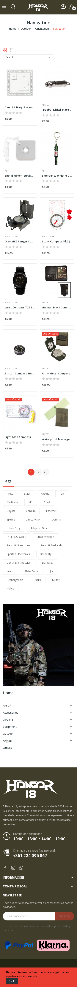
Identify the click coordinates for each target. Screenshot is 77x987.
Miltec (45, 105)
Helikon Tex (11, 237)
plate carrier (32, 571)
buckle (38, 580)
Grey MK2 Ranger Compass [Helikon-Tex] (20, 241)
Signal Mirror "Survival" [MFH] (20, 175)
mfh (30, 502)
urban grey (13, 528)
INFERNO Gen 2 (16, 536)
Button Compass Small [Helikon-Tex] (20, 373)
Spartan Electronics (18, 554)
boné (47, 502)
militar (55, 580)
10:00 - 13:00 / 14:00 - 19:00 (39, 839)
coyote (11, 511)
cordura (31, 511)
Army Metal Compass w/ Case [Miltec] (57, 373)
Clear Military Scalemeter (20, 107)
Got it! (12, 981)
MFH (7, 171)
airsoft (45, 493)
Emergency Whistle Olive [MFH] (57, 175)
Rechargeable (15, 580)
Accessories (10, 712)
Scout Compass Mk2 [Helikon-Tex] (57, 241)
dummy (56, 519)
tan (61, 493)
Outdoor (8, 733)
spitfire (11, 519)
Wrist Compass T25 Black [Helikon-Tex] (20, 307)
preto (10, 493)
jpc (52, 571)
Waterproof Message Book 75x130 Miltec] (57, 439)
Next (44, 472)
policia (11, 588)
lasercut (51, 511)
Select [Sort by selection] (29, 57)
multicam (12, 502)
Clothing (8, 719)
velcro (10, 571)
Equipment (10, 726)
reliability (45, 554)
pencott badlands (51, 545)
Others (7, 747)
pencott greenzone (18, 545)
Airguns (7, 740)
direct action (33, 519)
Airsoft (7, 705)
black (27, 493)
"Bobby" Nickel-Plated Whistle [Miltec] (57, 109)
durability (47, 562)
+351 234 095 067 (30, 855)
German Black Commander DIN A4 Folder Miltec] (57, 307)
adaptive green (40, 528)
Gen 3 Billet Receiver (19, 562)
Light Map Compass (18, 437)
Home (8, 693)
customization (45, 536)
